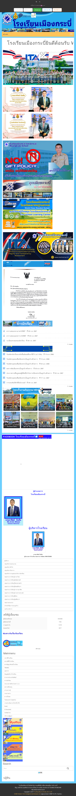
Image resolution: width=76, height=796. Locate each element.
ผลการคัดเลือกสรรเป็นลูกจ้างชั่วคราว (19, 368)
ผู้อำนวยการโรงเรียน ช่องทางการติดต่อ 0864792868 (38, 556)
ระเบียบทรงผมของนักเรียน (16, 340)
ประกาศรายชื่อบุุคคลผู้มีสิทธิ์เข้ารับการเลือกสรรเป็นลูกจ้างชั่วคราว (29, 373)
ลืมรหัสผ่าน (57, 10)
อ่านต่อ (71, 344)
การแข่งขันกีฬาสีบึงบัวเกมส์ (16, 382)
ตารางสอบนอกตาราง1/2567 (16, 336)
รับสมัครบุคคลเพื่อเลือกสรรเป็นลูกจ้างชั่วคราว (22, 359)
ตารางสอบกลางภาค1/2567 (16, 331)
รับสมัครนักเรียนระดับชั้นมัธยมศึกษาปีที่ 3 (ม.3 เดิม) (24, 354)
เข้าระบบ (38, 649)
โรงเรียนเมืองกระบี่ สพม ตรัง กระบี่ (36, 24)
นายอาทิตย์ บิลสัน (38, 554)
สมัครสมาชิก (47, 10)
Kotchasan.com (37, 794)
